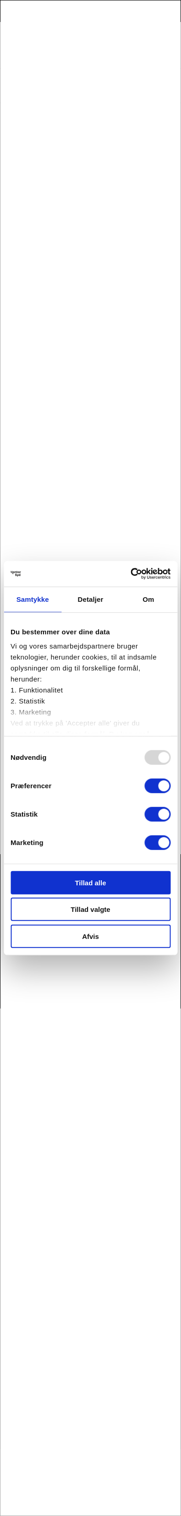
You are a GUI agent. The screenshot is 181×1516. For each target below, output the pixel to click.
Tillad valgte (90, 909)
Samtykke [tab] (32, 599)
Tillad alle (90, 882)
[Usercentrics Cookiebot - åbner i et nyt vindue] (130, 574)
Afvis (90, 936)
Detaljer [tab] (91, 599)
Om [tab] (148, 599)
